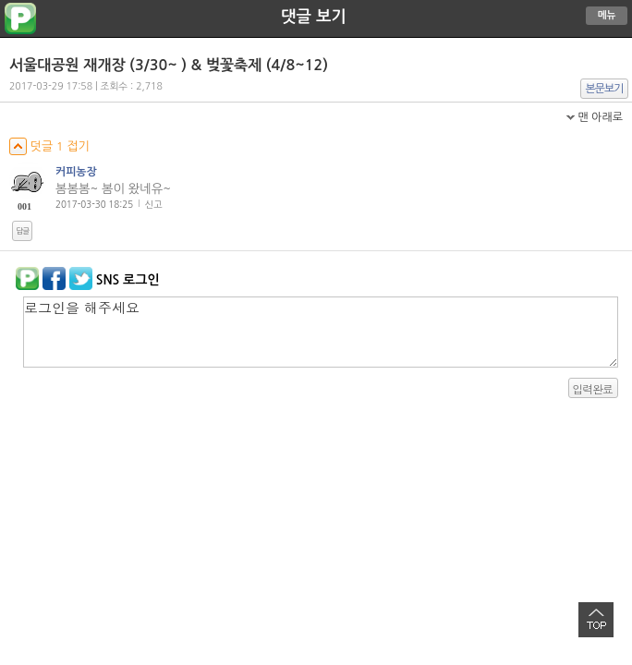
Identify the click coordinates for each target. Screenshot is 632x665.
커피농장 (76, 171)
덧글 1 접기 (49, 146)
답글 (22, 231)
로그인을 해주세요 (320, 332)
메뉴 (607, 15)
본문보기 (605, 88)
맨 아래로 (600, 117)
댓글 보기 (313, 16)
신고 (154, 204)
